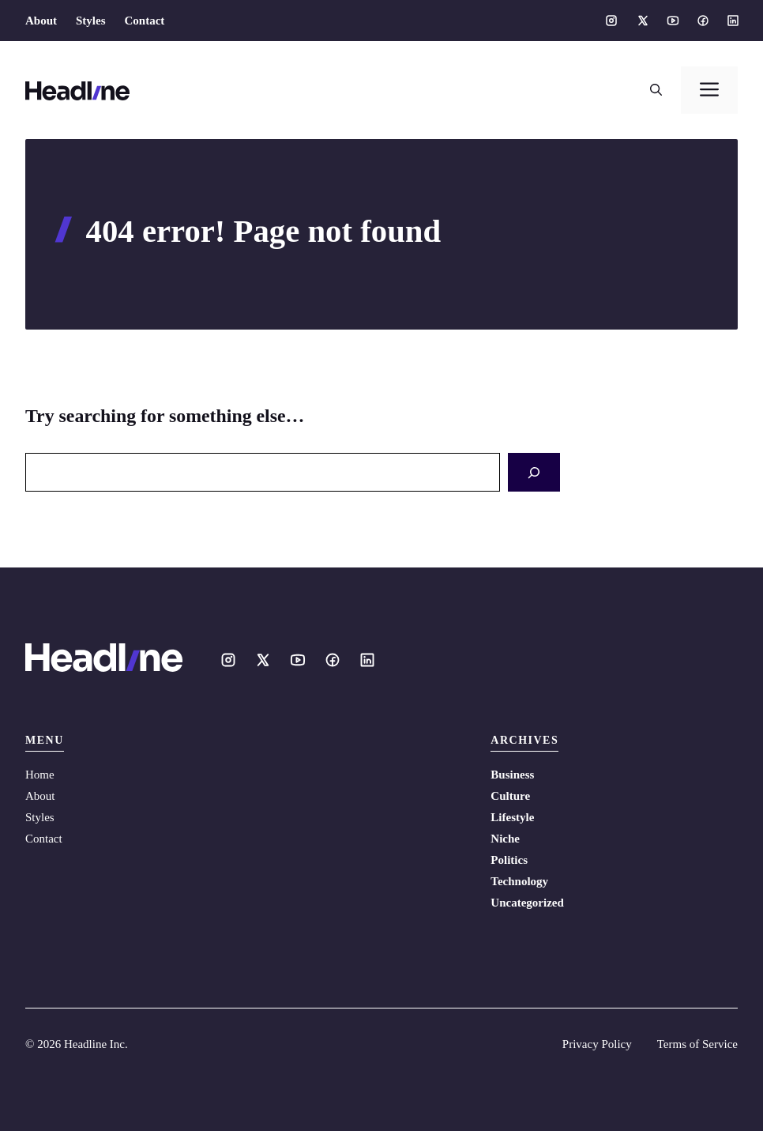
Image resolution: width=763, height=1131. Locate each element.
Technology (519, 881)
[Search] (534, 472)
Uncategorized (526, 902)
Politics (509, 860)
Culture (510, 796)
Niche (505, 838)
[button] (656, 90)
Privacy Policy (597, 1044)
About (41, 20)
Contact (145, 20)
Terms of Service (697, 1044)
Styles (91, 20)
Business (512, 774)
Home (39, 774)
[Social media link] (611, 20)
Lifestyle (512, 817)
